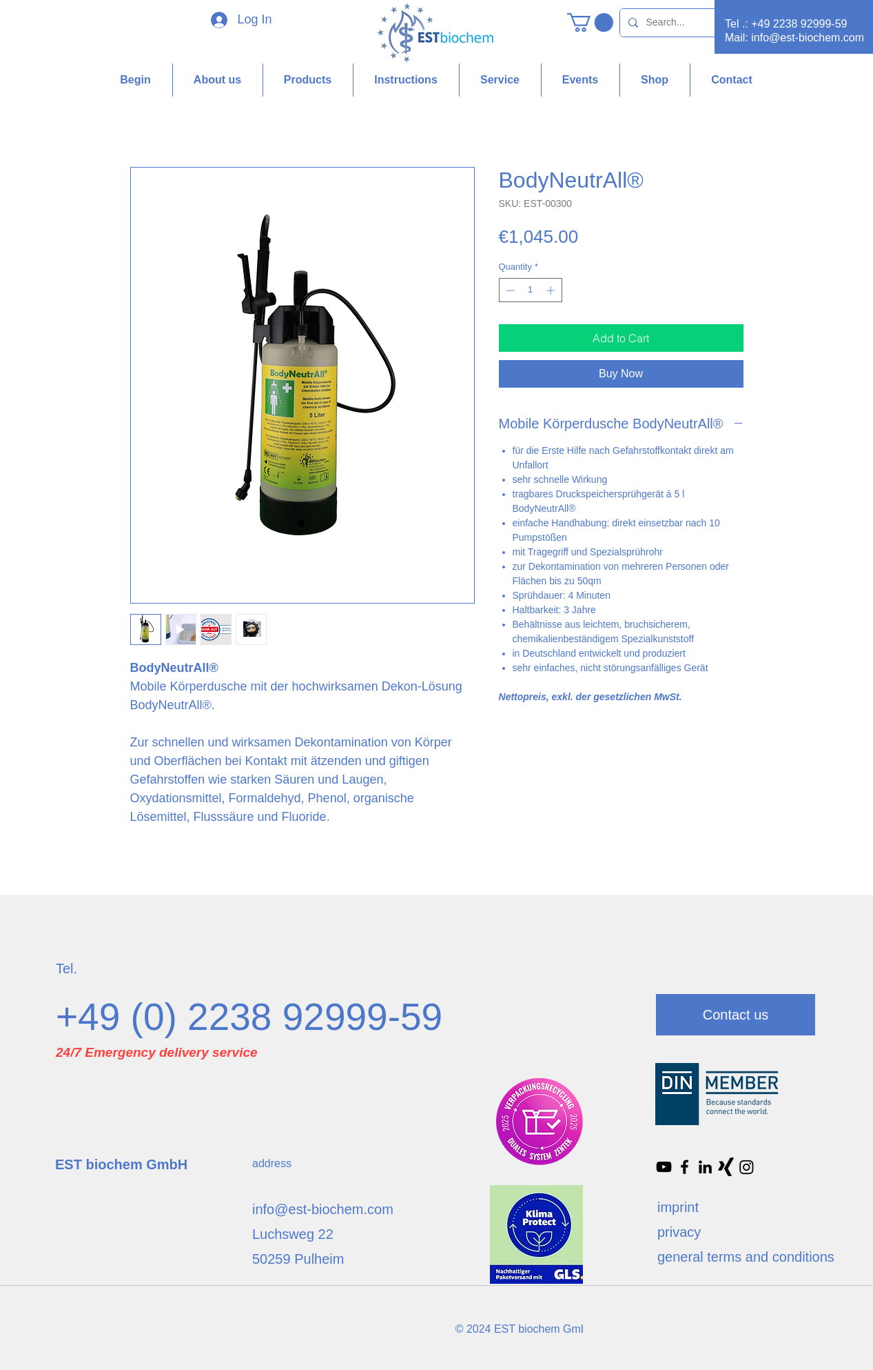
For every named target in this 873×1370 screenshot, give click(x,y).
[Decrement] (509, 290)
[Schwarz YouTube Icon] (664, 1167)
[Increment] (552, 290)
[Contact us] (735, 1014)
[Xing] (726, 1167)
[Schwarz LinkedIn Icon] (705, 1167)
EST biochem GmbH (121, 1164)
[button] (590, 22)
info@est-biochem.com (807, 37)
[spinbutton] (530, 290)
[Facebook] (684, 1167)
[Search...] (692, 23)
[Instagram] (746, 1167)
